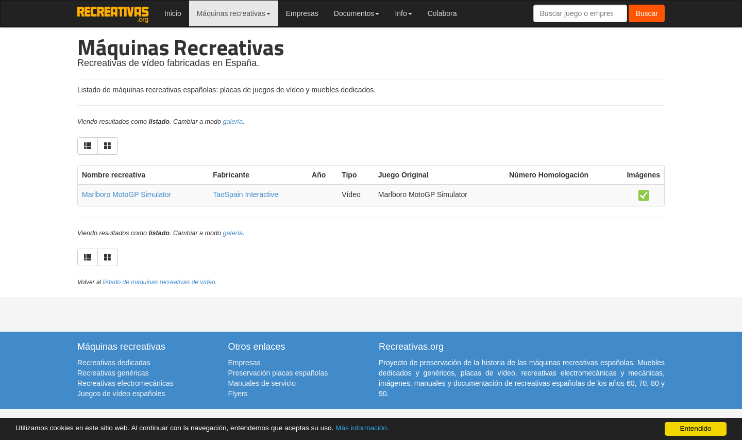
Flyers (238, 393)
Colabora (442, 13)
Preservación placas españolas (278, 373)
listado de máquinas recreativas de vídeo (159, 282)
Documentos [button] (357, 13)
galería (233, 121)
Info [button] (403, 13)
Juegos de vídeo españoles (121, 393)
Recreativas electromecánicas (125, 383)
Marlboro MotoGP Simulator (126, 194)
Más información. (362, 428)
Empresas (302, 13)
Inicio (172, 13)
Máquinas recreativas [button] (234, 13)
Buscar (646, 13)
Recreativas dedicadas (113, 362)
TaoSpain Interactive (245, 194)
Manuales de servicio (262, 383)
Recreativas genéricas (113, 373)
